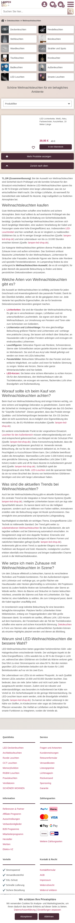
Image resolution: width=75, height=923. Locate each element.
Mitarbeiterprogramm (13, 834)
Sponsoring (45, 783)
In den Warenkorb (55, 147)
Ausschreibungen (11, 819)
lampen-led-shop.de (38, 242)
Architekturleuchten (12, 753)
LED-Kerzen (13, 373)
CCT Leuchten (10, 763)
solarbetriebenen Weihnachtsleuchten (20, 528)
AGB (42, 875)
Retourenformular (48, 758)
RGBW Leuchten (11, 773)
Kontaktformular (48, 870)
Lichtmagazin (46, 773)
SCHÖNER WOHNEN (14, 788)
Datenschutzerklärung (25, 909)
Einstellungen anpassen (49, 909)
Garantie (44, 788)
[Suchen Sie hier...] (34, 11)
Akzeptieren (26, 916)
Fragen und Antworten (51, 748)
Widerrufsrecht (47, 885)
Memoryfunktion (11, 768)
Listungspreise (47, 768)
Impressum (45, 880)
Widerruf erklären (48, 890)
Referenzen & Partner (13, 809)
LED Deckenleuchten (13, 748)
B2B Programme (11, 829)
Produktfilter (11, 103)
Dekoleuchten (65, 624)
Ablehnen (49, 916)
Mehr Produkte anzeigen (39, 156)
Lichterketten (14, 309)
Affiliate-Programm (12, 814)
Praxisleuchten (10, 778)
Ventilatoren (8, 783)
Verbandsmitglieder (12, 824)
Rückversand (46, 778)
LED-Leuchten (38, 470)
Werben (6, 844)
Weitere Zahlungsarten (51, 841)
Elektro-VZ (8, 849)
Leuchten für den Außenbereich (17, 434)
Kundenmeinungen (49, 753)
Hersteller (7, 839)
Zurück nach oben (39, 165)
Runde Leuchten (11, 758)
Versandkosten (47, 763)
